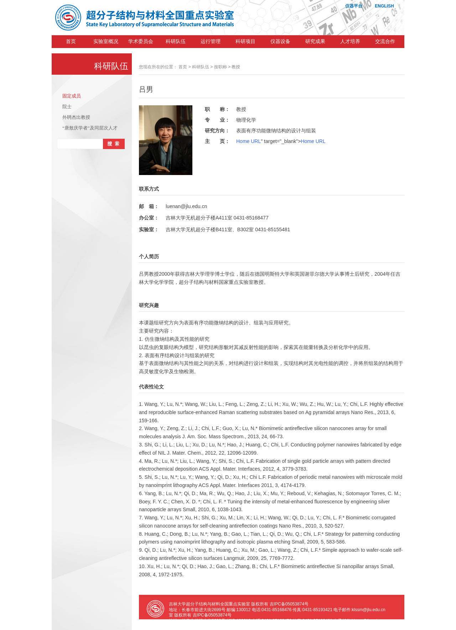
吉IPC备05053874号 (289, 604)
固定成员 (71, 96)
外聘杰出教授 (76, 117)
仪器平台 (353, 6)
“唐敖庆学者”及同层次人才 (90, 128)
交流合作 (385, 41)
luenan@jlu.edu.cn (186, 206)
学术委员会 (140, 41)
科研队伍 (176, 41)
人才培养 (350, 41)
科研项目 (245, 41)
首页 (71, 41)
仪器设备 (280, 41)
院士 (67, 106)
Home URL (248, 141)
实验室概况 (105, 41)
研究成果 (315, 41)
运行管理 (211, 41)
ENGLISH (384, 6)
